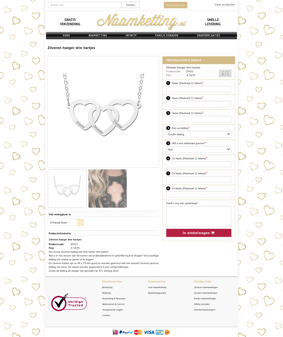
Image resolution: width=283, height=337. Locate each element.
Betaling (106, 292)
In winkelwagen (199, 232)
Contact (106, 315)
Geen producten (225, 4)
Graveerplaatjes (208, 35)
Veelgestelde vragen (112, 309)
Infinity (131, 35)
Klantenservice (175, 5)
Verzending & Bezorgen (114, 298)
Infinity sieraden (202, 304)
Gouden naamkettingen (205, 292)
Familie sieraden (166, 35)
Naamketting (98, 35)
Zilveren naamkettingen (206, 287)
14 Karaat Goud (67, 222)
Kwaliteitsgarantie (157, 292)
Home (66, 35)
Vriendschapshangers (204, 309)
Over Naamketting (157, 287)
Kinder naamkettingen (205, 298)
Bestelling (107, 287)
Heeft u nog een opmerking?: (182, 203)
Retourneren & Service (113, 304)
